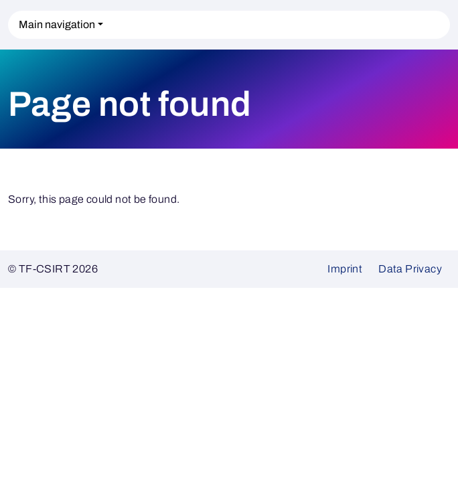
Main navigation (57, 24)
